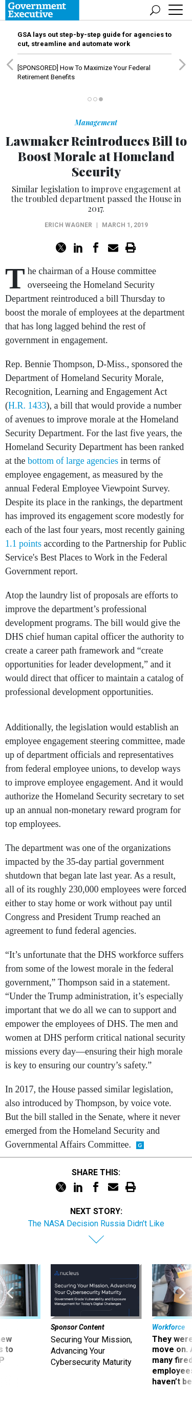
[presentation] (9, 1325)
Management (96, 122)
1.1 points (23, 544)
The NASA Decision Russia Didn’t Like (96, 1223)
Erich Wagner (68, 225)
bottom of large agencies (73, 461)
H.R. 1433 (27, 405)
